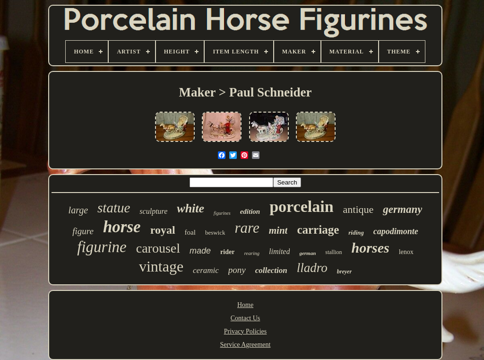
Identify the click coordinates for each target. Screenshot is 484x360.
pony (237, 270)
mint (278, 230)
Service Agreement (245, 344)
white (190, 208)
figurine (102, 246)
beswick (215, 232)
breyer (344, 271)
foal (190, 232)
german (307, 253)
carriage (318, 229)
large (78, 210)
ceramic (206, 270)
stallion (333, 252)
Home (245, 304)
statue (113, 207)
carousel (158, 248)
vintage (161, 266)
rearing (251, 253)
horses (370, 247)
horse (122, 227)
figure (83, 231)
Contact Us (245, 318)
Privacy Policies (245, 331)
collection (271, 270)
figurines (222, 213)
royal (162, 230)
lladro (312, 268)
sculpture (153, 211)
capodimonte (395, 231)
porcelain (301, 206)
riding (356, 232)
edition (250, 211)
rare (246, 228)
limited (279, 251)
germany (402, 209)
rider (227, 251)
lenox (406, 251)
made (200, 250)
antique (358, 209)
